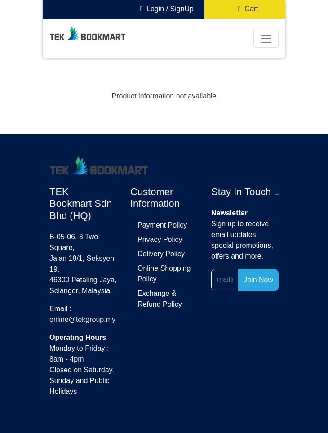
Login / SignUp (165, 9)
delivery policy (161, 254)
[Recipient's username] (225, 279)
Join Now (258, 280)
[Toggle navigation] (266, 39)
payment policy (162, 225)
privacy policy (159, 239)
